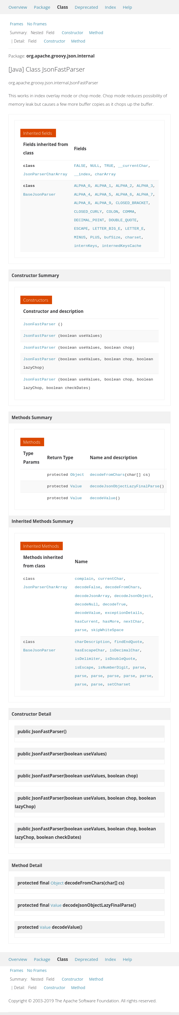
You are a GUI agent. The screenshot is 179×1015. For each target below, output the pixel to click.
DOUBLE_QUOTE (123, 220)
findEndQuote (128, 642)
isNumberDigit (113, 667)
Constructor (72, 32)
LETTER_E (134, 228)
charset (133, 237)
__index (82, 174)
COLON (112, 212)
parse (81, 630)
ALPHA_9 (103, 203)
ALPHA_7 (145, 194)
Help (127, 7)
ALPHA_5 (103, 194)
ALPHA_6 (124, 194)
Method (96, 32)
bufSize (112, 237)
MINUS (80, 237)
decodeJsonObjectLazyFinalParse (124, 486)
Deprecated (86, 7)
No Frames (37, 23)
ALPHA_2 (124, 186)
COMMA (128, 212)
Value (76, 486)
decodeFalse (87, 587)
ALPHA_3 (145, 186)
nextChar (133, 621)
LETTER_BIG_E (106, 228)
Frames (16, 23)
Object (77, 474)
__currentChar (133, 166)
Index (110, 7)
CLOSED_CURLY (88, 212)
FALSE (80, 166)
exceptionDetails (123, 613)
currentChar (111, 578)
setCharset (118, 684)
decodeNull (86, 604)
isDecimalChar (125, 650)
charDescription (92, 642)
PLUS (95, 237)
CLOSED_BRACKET (132, 203)
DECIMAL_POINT (89, 220)
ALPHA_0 (82, 186)
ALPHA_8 (82, 203)
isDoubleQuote (120, 659)
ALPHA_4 (82, 194)
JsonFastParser (39, 324)
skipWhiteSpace (107, 630)
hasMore (111, 621)
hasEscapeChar (90, 650)
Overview (17, 7)
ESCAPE (81, 228)
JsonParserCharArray (45, 174)
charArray (105, 174)
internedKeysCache (121, 246)
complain (84, 578)
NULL (95, 166)
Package (42, 7)
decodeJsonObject (132, 596)
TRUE (108, 166)
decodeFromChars (107, 474)
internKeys (85, 246)
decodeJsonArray (92, 596)
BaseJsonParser (39, 194)
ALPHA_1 (103, 186)
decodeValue (102, 498)
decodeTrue (114, 604)
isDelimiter (87, 659)
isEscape (84, 667)
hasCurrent (86, 621)
